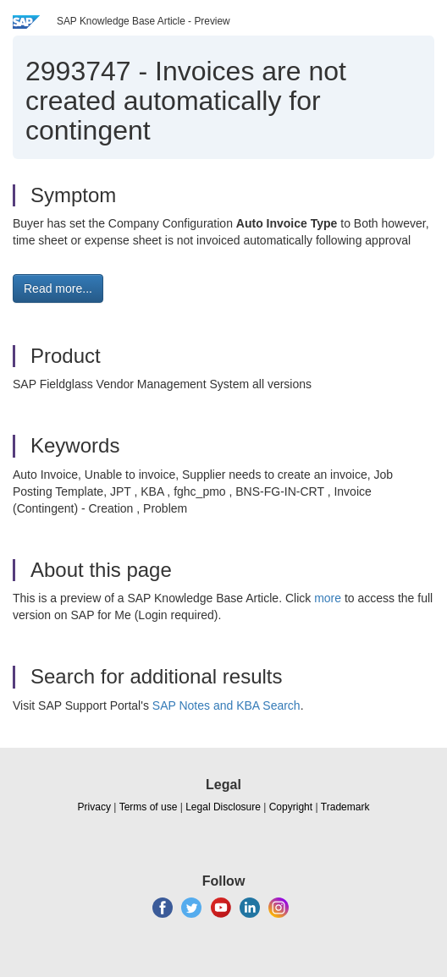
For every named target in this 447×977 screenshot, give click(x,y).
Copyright (290, 807)
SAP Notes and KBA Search (226, 705)
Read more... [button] (58, 288)
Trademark (345, 807)
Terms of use (148, 807)
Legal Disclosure (223, 807)
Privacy (94, 807)
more (327, 598)
